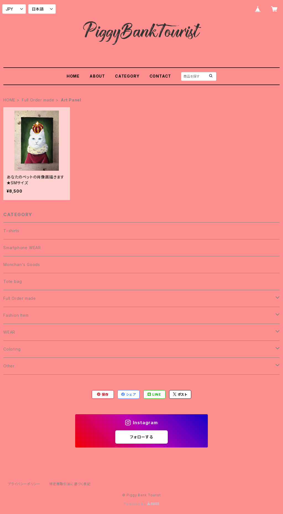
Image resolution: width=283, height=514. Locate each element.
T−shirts (11, 230)
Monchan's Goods (21, 264)
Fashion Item (16, 315)
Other (9, 366)
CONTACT (160, 76)
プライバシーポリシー (24, 484)
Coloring (11, 349)
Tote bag (12, 281)
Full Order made (38, 100)
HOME (73, 76)
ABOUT (97, 76)
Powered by (141, 504)
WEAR (9, 332)
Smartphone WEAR (22, 247)
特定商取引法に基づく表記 (70, 484)
